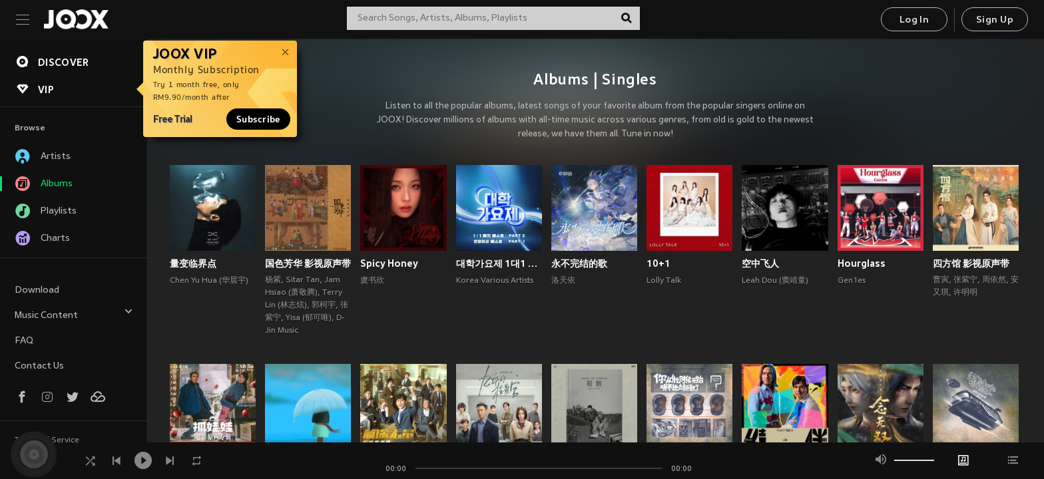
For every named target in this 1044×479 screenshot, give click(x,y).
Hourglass (862, 263)
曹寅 (941, 280)
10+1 (658, 263)
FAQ (24, 341)
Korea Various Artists (494, 280)
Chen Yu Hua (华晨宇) (209, 280)
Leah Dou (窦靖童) (775, 280)
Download (37, 290)
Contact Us (39, 366)
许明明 (965, 292)
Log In (914, 20)
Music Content (74, 314)
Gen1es (852, 280)
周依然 (994, 280)
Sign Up (994, 20)
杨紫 (273, 280)
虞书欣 (372, 280)
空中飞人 (760, 263)
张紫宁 (965, 280)
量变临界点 (193, 263)
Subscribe (258, 119)
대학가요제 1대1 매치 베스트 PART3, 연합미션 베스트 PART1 (499, 263)
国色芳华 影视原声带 (308, 263)
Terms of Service (47, 440)
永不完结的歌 (579, 263)
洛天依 (563, 280)
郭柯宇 (324, 305)
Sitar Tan (303, 280)
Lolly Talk (664, 280)
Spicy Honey (389, 263)
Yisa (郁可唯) (309, 318)
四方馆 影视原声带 (971, 263)
